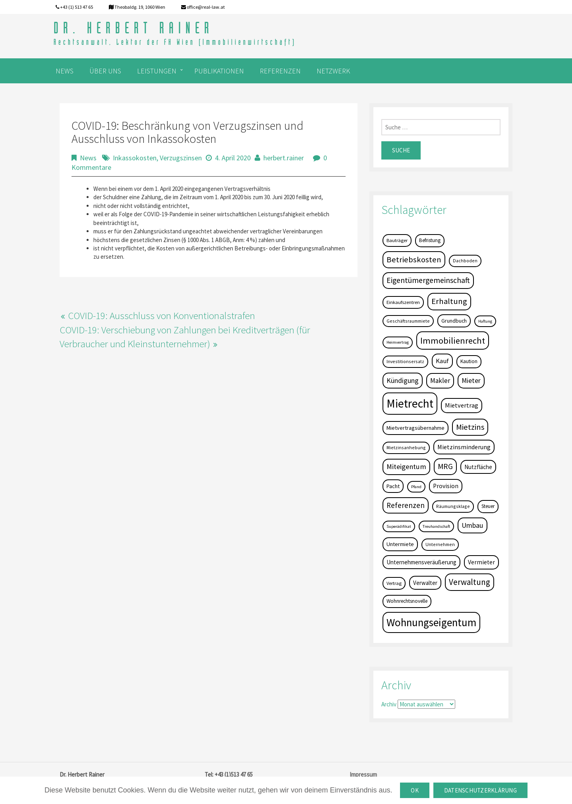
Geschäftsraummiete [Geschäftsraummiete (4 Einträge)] (408, 321)
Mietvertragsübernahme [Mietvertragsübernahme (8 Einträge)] (415, 427)
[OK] (562, 790)
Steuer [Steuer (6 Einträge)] (488, 506)
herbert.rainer (283, 157)
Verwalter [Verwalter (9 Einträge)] (425, 583)
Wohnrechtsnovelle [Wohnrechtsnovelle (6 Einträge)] (406, 601)
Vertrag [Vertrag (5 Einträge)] (394, 583)
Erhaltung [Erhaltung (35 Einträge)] (449, 301)
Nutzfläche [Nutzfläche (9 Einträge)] (478, 467)
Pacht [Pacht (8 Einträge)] (393, 486)
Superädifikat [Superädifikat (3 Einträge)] (398, 526)
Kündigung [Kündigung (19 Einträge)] (402, 380)
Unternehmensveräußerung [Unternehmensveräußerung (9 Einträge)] (421, 562)
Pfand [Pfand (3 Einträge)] (416, 486)
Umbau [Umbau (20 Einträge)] (472, 525)
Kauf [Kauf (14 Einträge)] (442, 361)
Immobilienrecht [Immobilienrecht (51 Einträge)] (452, 340)
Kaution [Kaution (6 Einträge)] (468, 361)
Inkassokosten (135, 157)
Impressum (363, 774)
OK (415, 790)
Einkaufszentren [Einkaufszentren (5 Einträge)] (403, 302)
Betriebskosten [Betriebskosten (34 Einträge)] (413, 259)
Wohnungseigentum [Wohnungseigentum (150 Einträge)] (431, 622)
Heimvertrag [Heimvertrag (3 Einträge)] (397, 342)
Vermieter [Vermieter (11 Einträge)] (481, 562)
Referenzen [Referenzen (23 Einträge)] (405, 505)
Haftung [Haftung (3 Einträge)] (485, 321)
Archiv (388, 704)
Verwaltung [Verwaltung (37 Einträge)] (469, 582)
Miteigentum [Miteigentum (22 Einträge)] (406, 466)
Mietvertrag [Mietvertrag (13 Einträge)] (461, 405)
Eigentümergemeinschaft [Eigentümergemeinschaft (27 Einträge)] (428, 280)
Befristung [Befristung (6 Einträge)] (430, 240)
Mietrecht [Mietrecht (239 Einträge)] (409, 403)
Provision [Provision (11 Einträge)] (445, 486)
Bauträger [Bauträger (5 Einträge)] (397, 240)
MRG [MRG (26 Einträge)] (445, 466)
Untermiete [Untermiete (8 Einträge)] (400, 544)
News (88, 157)
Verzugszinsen (181, 157)
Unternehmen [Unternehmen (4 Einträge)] (440, 544)
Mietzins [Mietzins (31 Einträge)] (470, 427)
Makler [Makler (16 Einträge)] (440, 380)
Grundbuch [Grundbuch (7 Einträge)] (454, 320)
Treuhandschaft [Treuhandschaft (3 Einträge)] (436, 526)
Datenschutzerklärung (480, 790)
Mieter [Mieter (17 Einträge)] (471, 380)
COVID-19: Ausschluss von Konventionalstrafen (161, 315)
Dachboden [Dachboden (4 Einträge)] (465, 261)
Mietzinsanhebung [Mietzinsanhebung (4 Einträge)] (406, 447)
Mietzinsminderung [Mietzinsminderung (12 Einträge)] (464, 447)
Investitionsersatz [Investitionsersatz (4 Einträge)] (405, 361)
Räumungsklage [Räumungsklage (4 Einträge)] (453, 506)
